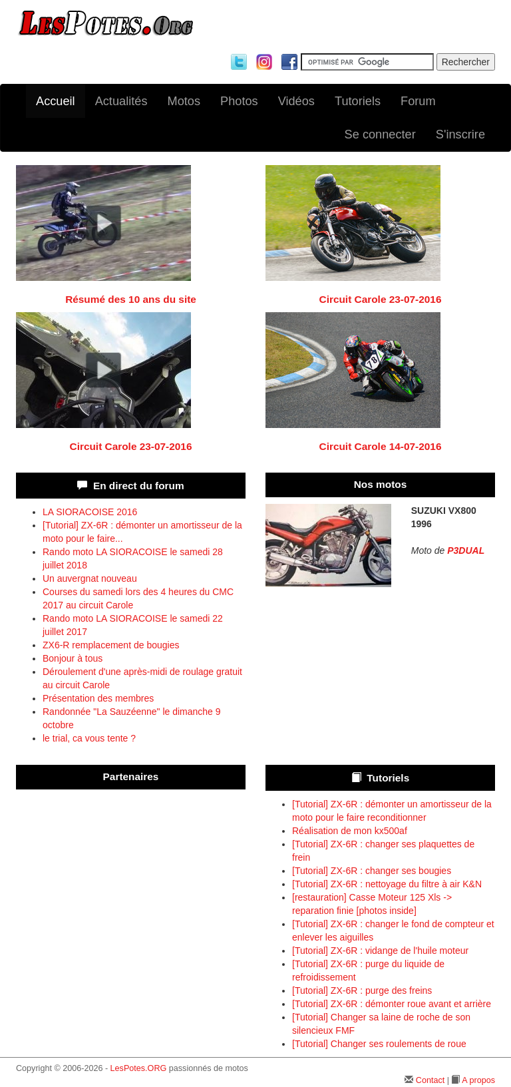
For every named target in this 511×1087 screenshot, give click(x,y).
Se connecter (380, 134)
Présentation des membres (98, 698)
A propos (478, 1080)
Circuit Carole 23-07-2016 (380, 299)
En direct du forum (138, 485)
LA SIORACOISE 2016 (90, 512)
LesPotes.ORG (138, 1068)
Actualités (121, 101)
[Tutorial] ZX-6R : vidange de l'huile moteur (380, 950)
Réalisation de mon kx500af (349, 830)
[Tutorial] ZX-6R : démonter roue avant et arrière (391, 1003)
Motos (184, 101)
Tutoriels (358, 101)
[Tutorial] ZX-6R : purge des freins (362, 990)
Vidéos (296, 101)
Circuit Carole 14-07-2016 (380, 446)
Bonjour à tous (72, 658)
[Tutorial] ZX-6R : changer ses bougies (371, 870)
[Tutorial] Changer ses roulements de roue (379, 1043)
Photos (239, 101)
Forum (418, 101)
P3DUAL (465, 550)
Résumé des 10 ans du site (130, 299)
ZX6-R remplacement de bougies (111, 645)
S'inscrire (460, 134)
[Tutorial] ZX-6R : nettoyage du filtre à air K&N (387, 884)
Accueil (55, 101)
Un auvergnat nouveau (90, 578)
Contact (430, 1080)
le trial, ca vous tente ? (89, 738)
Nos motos (380, 484)
